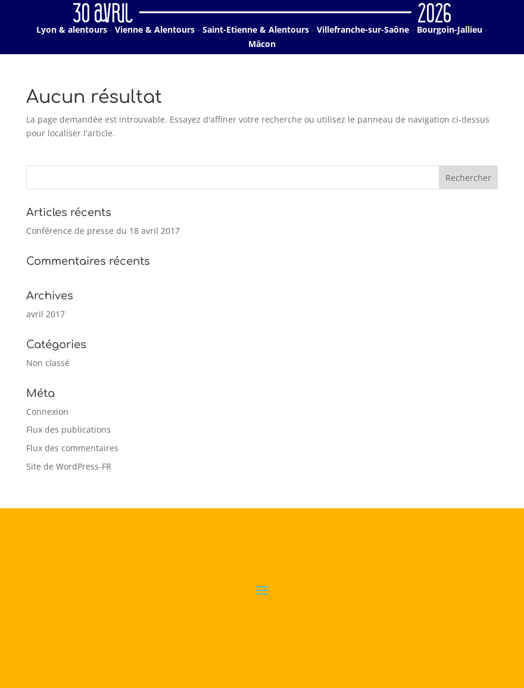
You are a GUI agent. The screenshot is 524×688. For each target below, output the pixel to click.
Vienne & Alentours (155, 29)
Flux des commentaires (72, 448)
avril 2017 (45, 314)
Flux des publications (68, 429)
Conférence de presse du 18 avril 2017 (103, 230)
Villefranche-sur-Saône (363, 29)
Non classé (48, 362)
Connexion (47, 411)
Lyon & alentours (71, 29)
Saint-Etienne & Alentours (255, 29)
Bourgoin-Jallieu (449, 29)
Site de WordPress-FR (68, 466)
